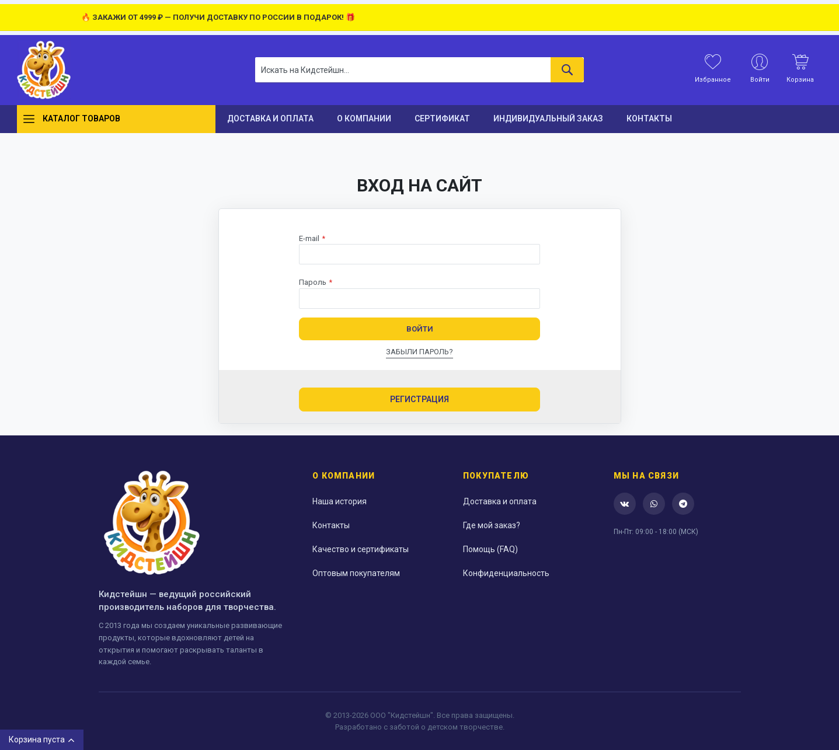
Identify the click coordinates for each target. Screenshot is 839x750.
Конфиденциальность (506, 573)
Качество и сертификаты (360, 549)
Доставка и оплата (500, 501)
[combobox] (419, 69)
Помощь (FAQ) (490, 549)
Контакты (331, 525)
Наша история (339, 501)
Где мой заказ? (491, 525)
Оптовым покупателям (356, 573)
